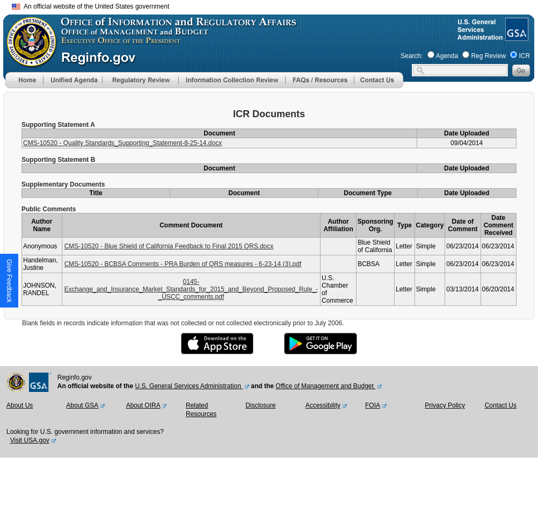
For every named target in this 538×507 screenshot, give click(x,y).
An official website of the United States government (90, 6)
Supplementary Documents (63, 184)
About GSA (82, 405)
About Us (19, 405)
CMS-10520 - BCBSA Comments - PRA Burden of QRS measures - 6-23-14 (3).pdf (183, 264)
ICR (524, 56)
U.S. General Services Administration (189, 386)
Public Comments (48, 209)
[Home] (24, 86)
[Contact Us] (378, 86)
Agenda (447, 56)
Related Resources (201, 410)
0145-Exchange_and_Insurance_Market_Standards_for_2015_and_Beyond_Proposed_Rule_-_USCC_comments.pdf (191, 289)
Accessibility (323, 405)
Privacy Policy (445, 405)
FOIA (372, 405)
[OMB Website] (28, 62)
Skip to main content (275, 5)
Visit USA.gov (29, 440)
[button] (72, 80)
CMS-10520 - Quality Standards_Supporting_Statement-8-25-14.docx (122, 143)
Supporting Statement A (58, 124)
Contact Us (501, 405)
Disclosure (260, 405)
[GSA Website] (516, 36)
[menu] (72, 80)
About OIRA (143, 405)
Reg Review (488, 56)
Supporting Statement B (58, 159)
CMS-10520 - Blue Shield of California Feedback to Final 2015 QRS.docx (169, 246)
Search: (412, 56)
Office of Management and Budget (325, 386)
